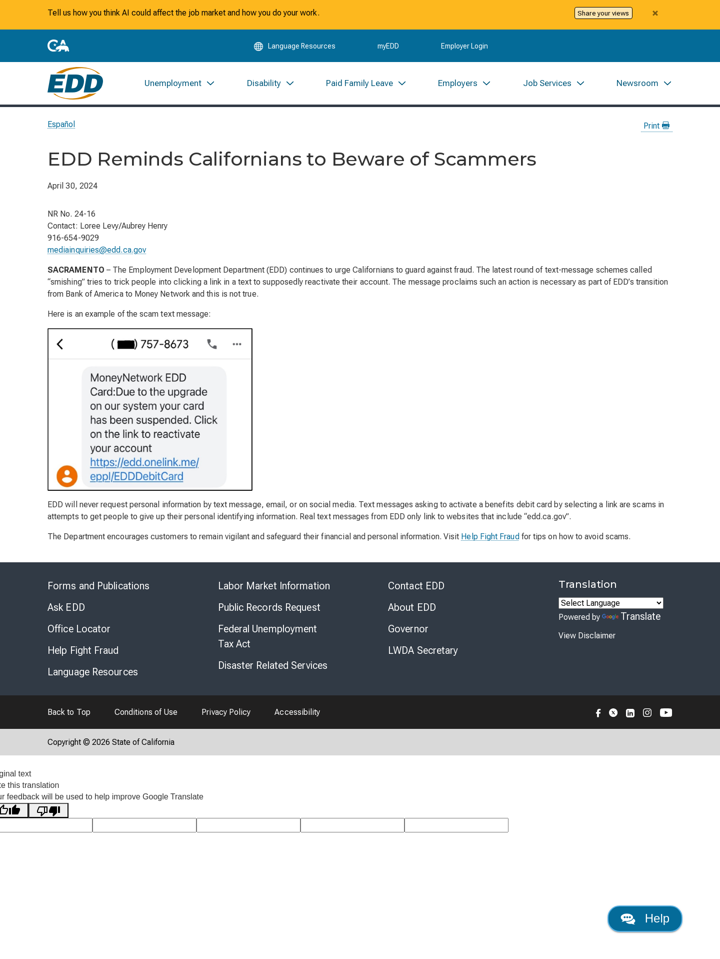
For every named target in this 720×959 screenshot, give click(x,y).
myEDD (388, 46)
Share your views (603, 13)
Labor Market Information (274, 586)
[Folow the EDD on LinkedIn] (630, 712)
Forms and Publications (99, 586)
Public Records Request (269, 607)
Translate (631, 616)
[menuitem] (180, 83)
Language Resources (93, 672)
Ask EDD (66, 607)
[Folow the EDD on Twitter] (613, 712)
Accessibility (297, 712)
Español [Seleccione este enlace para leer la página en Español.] (62, 124)
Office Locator (79, 629)
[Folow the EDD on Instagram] (647, 712)
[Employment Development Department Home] (75, 83)
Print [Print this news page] (657, 126)
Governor (408, 629)
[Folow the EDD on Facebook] (598, 712)
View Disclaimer (587, 635)
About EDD (412, 607)
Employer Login (464, 46)
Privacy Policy (226, 712)
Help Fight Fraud (490, 536)
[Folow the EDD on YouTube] (666, 712)
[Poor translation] (48, 810)
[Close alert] (655, 13)
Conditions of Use (146, 712)
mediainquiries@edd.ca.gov (97, 250)
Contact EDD (416, 586)
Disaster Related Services (273, 665)
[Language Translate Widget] (611, 603)
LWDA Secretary (423, 650)
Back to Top (69, 712)
